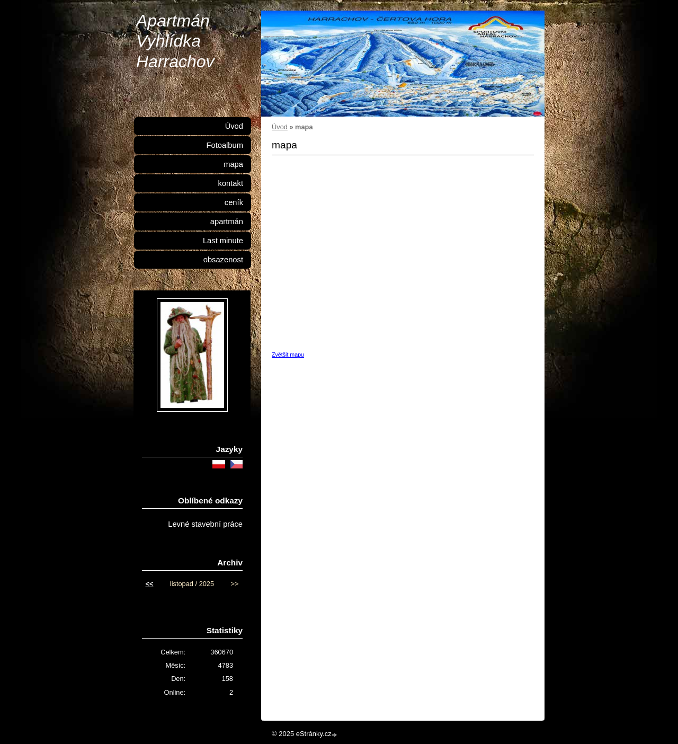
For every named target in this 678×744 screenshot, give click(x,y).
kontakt (230, 183)
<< (150, 584)
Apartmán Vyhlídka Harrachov (175, 41)
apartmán (226, 221)
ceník (234, 202)
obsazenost (223, 259)
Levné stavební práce (205, 524)
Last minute (223, 240)
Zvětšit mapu (288, 354)
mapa (233, 164)
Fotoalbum (224, 145)
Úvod (280, 127)
